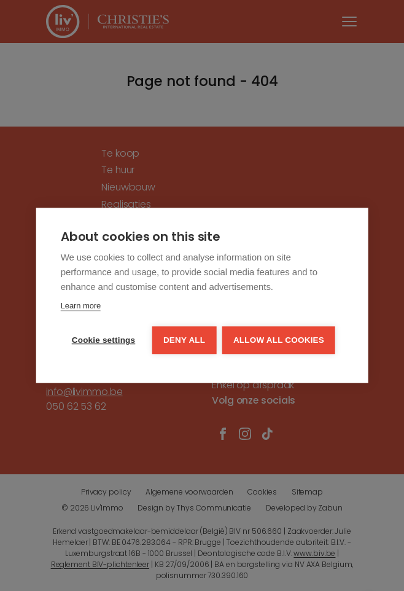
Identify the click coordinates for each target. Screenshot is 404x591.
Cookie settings (104, 340)
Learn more (81, 306)
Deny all (184, 340)
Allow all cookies (279, 340)
